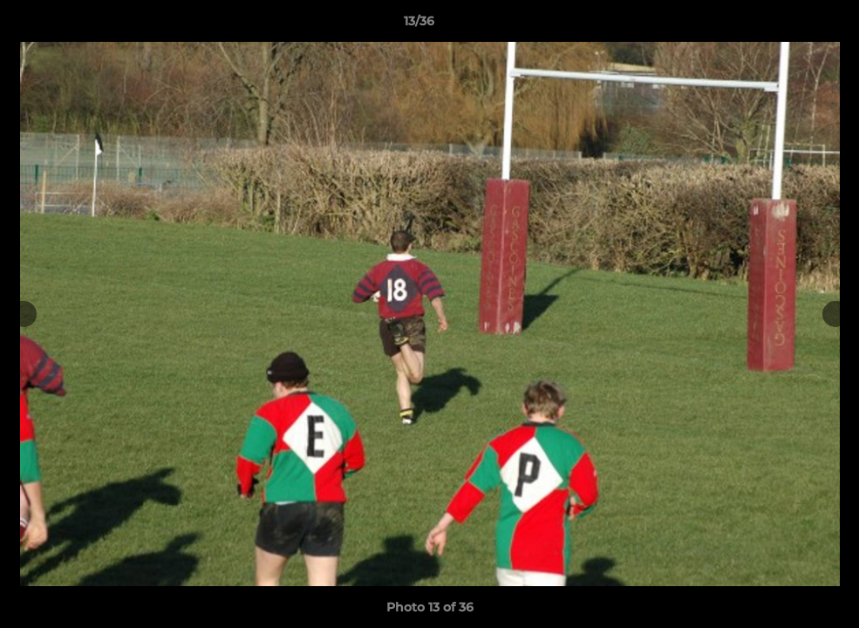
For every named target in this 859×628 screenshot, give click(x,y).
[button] (785, 25)
